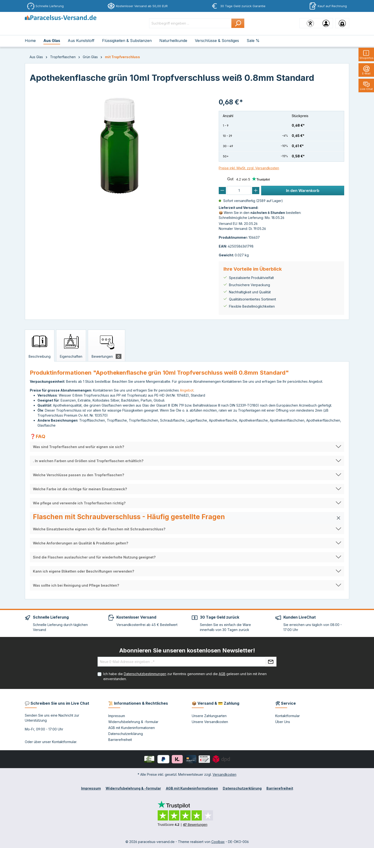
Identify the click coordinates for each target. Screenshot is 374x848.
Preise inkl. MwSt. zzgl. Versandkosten (249, 168)
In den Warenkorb (302, 190)
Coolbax (218, 842)
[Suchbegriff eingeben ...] (190, 23)
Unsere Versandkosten (210, 722)
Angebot (186, 390)
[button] (187, 447)
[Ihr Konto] (326, 23)
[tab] (39, 346)
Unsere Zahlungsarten (209, 716)
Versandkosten (224, 774)
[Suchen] (237, 23)
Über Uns (282, 722)
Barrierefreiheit (120, 740)
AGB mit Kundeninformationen (131, 728)
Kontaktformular (64, 742)
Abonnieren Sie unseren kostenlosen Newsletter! (187, 650)
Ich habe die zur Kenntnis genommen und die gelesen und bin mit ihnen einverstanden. (185, 676)
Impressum (116, 716)
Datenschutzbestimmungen (145, 674)
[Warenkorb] (342, 23)
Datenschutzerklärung (125, 734)
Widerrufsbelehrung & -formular (133, 722)
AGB (222, 674)
